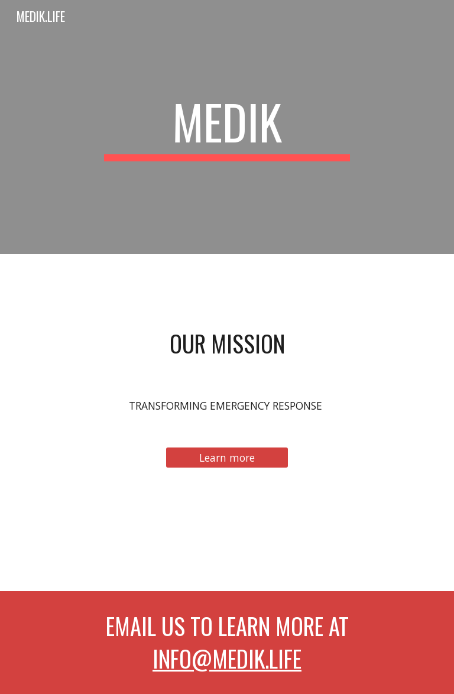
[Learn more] (226, 458)
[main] (226, 127)
